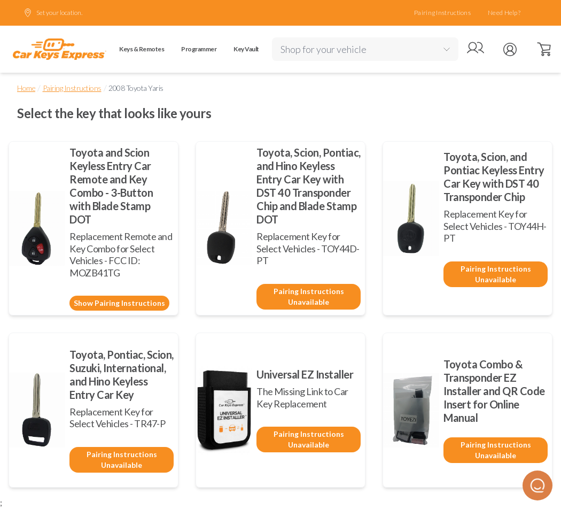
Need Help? (504, 13)
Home (26, 87)
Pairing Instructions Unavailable (309, 296)
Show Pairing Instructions (119, 302)
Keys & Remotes (141, 49)
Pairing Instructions (442, 13)
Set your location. (53, 13)
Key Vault (246, 49)
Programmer (198, 49)
